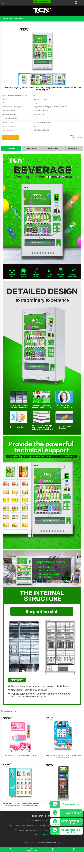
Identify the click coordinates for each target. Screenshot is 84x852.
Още (58, 842)
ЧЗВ (40, 825)
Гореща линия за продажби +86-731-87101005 (35, 830)
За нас (23, 825)
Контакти (10, 137)
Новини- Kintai (32, 825)
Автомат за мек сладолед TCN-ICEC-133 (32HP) (21, 755)
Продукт (17, 825)
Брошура (78, 137)
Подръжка (47, 825)
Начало (9, 825)
